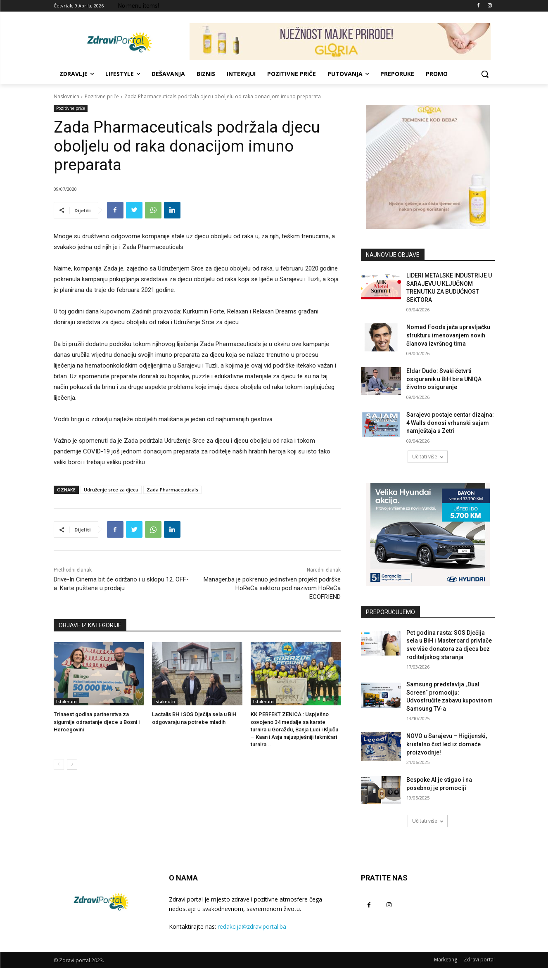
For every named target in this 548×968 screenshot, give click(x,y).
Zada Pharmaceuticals (172, 489)
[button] (485, 74)
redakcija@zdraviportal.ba (252, 926)
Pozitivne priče (102, 96)
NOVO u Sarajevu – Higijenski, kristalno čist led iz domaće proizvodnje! (446, 744)
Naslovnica (66, 96)
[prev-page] (59, 764)
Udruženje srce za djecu (111, 489)
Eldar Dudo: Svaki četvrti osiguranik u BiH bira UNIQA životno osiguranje (444, 379)
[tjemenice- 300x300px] (428, 167)
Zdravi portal (479, 959)
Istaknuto (66, 702)
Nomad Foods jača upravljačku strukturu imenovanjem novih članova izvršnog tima (448, 335)
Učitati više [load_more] (427, 456)
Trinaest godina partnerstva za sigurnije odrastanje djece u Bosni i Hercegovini (97, 721)
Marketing (445, 959)
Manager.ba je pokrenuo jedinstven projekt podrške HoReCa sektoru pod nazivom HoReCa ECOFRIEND (272, 588)
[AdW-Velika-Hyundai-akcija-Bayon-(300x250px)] (428, 534)
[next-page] (72, 764)
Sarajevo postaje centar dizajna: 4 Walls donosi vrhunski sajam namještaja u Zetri (450, 422)
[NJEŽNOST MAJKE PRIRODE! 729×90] (340, 41)
